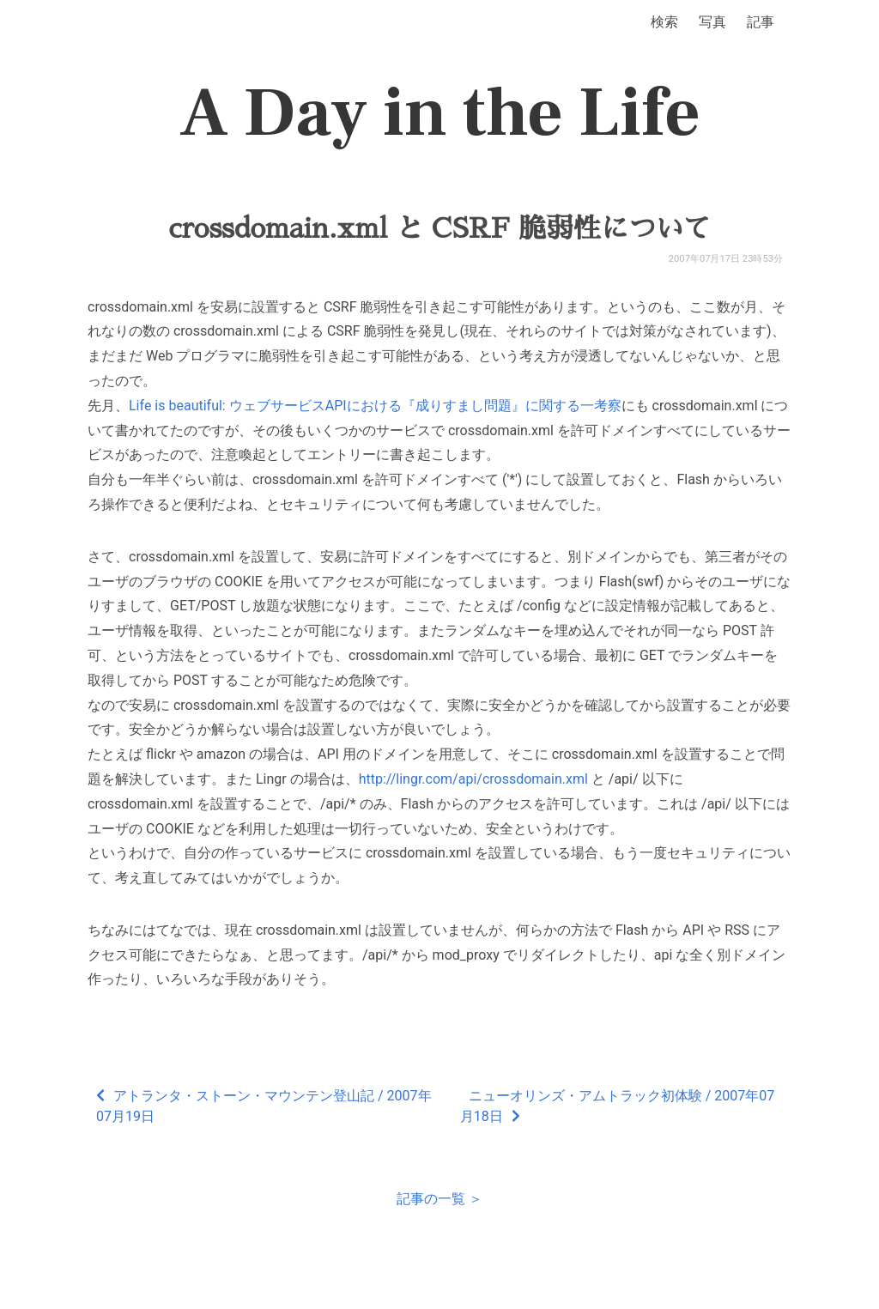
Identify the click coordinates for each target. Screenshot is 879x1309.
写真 (712, 22)
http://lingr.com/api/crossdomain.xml (473, 779)
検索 (664, 22)
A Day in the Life (439, 113)
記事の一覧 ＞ (439, 1199)
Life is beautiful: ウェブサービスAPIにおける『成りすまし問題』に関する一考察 (375, 405)
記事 (760, 22)
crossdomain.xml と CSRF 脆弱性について (439, 228)
